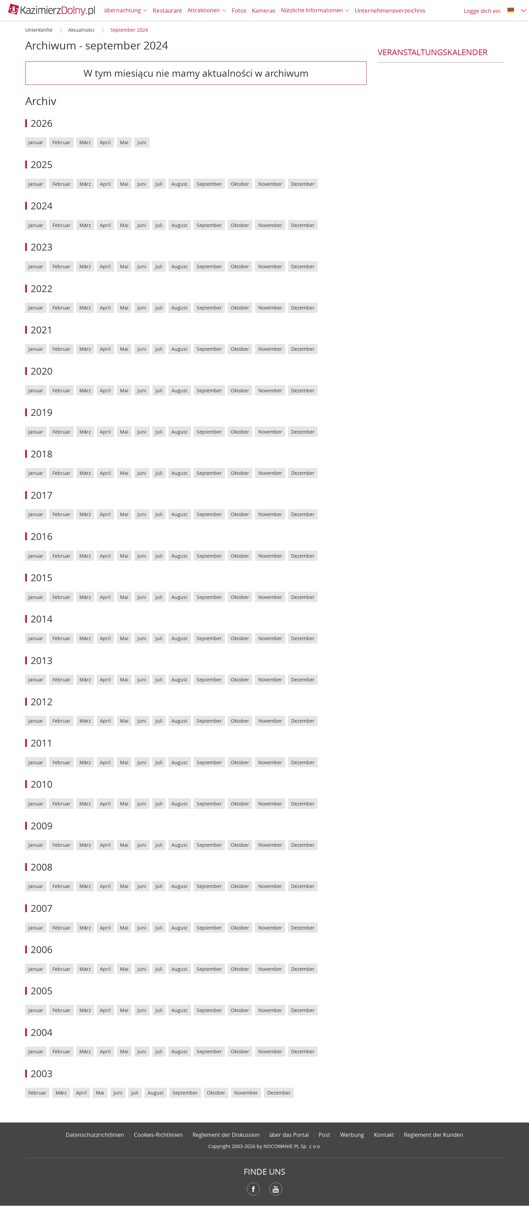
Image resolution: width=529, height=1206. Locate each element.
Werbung (352, 1135)
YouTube (275, 1188)
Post (324, 1135)
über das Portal (289, 1135)
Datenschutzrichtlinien (95, 1135)
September (209, 184)
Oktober (240, 184)
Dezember (303, 184)
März (85, 142)
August (179, 184)
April (105, 142)
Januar (35, 142)
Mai (124, 142)
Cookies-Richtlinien (158, 1135)
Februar (61, 142)
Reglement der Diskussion (226, 1135)
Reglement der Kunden (433, 1135)
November (270, 184)
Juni (141, 142)
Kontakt (384, 1135)
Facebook (253, 1188)
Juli (159, 184)
